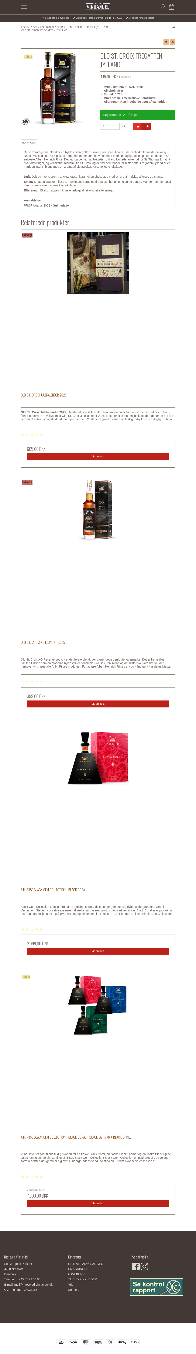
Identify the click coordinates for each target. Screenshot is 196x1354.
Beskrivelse (29, 142)
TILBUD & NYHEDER (82, 1279)
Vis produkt (98, 456)
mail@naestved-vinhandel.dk (33, 1284)
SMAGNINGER (78, 1269)
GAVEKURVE (77, 1274)
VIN (70, 1284)
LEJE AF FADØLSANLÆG (85, 1263)
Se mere (73, 1289)
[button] (166, 42)
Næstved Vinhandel (98, 1332)
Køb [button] (140, 126)
